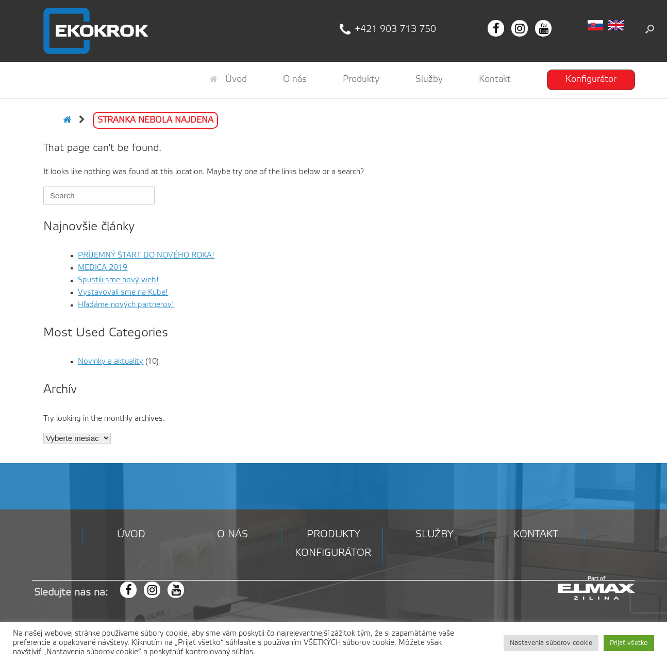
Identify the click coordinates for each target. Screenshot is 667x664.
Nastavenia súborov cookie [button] (551, 643)
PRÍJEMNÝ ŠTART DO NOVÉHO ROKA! (146, 255)
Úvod (228, 79)
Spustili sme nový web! (118, 280)
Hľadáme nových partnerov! (126, 305)
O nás (295, 79)
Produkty (361, 79)
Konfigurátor (590, 79)
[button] (650, 29)
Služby (429, 79)
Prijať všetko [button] (629, 643)
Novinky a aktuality (110, 361)
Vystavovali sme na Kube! (123, 292)
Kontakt (495, 79)
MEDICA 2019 (102, 267)
